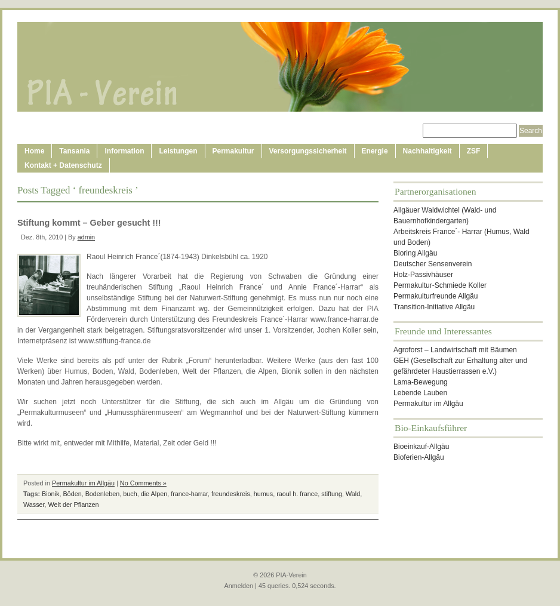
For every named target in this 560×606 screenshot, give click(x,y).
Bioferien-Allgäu (418, 457)
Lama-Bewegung (420, 382)
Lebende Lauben (420, 393)
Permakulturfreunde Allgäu (435, 296)
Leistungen (178, 151)
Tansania (74, 151)
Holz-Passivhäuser (423, 274)
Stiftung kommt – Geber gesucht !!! (89, 222)
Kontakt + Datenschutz (63, 165)
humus (263, 493)
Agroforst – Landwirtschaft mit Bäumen (455, 350)
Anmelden (238, 585)
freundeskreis (230, 493)
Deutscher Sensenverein (432, 264)
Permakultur (233, 151)
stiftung (331, 493)
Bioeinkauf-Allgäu (421, 446)
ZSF (474, 151)
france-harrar (189, 493)
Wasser (34, 504)
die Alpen (154, 493)
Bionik (50, 493)
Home (34, 151)
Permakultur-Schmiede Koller (440, 285)
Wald (353, 493)
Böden (72, 493)
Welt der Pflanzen (73, 504)
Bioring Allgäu (415, 253)
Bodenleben (102, 493)
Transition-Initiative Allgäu (434, 307)
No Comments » (143, 483)
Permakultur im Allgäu (83, 483)
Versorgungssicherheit (308, 151)
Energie (375, 151)
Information (124, 151)
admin (86, 237)
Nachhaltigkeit (427, 151)
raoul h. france (297, 493)
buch (130, 493)
